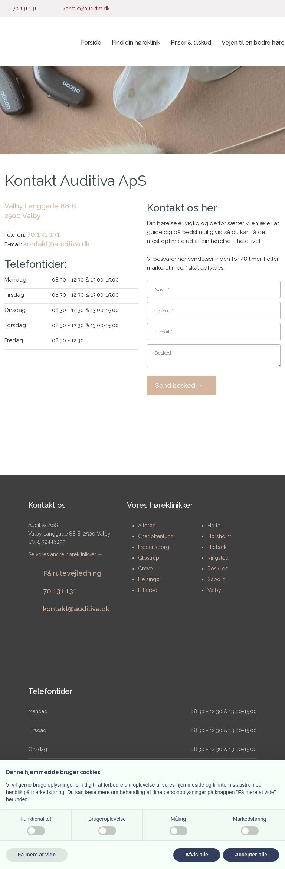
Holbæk (216, 547)
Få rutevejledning (72, 573)
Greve (145, 569)
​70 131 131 (59, 591)
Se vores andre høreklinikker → (65, 554)
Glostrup (148, 558)
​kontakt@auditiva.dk (76, 609)
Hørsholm (219, 536)
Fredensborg (153, 547)
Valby (214, 590)
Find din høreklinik (136, 42)
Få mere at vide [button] (37, 855)
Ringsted (218, 558)
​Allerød (147, 526)
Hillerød (147, 590)
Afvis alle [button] (196, 855)
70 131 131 (43, 234)
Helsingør (149, 579)
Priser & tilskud (191, 42)
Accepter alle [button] (251, 855)
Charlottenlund (156, 536)
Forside (91, 42)
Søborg (216, 579)
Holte (213, 526)
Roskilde (217, 569)
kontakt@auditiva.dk (56, 244)
